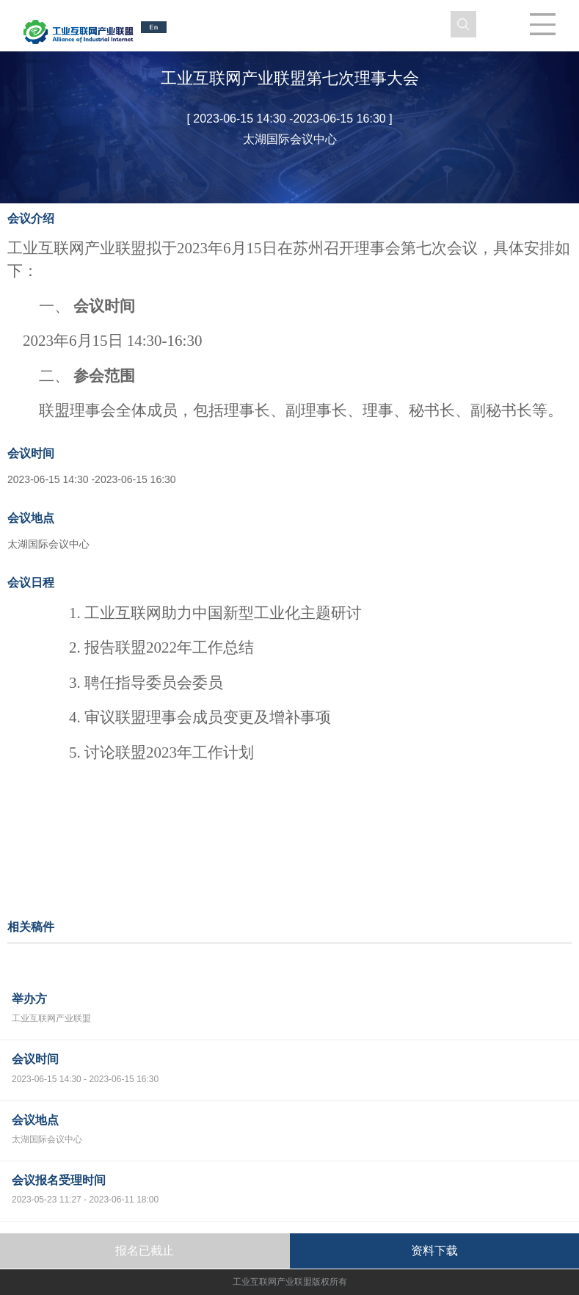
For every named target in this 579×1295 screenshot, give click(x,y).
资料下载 (434, 1250)
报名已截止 (144, 1250)
